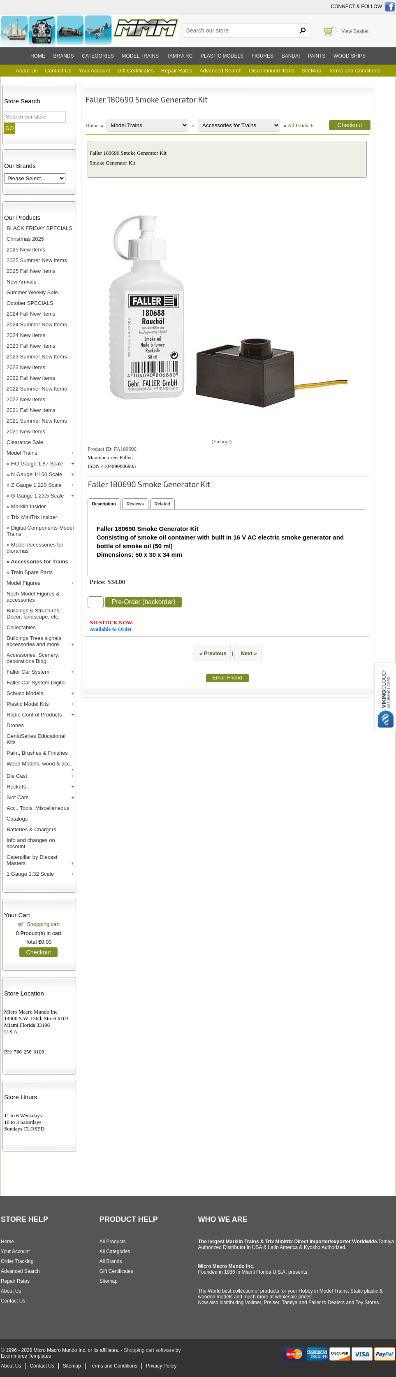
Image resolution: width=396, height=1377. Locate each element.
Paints (316, 56)
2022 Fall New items (31, 378)
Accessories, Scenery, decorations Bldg (33, 658)
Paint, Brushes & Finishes (37, 753)
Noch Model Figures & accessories (33, 597)
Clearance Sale (25, 442)
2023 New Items (26, 367)
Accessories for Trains (39, 561)
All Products (300, 125)
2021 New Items (26, 431)
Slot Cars (17, 797)
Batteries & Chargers (31, 829)
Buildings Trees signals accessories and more (34, 641)
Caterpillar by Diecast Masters (32, 860)
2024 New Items (26, 335)
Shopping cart (43, 924)
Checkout (38, 952)
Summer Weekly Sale (32, 292)
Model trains (140, 56)
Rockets (16, 787)
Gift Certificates (135, 70)
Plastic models (222, 56)
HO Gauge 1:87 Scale (37, 464)
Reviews (135, 503)
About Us (26, 70)
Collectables (21, 627)
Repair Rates (176, 70)
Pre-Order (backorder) (144, 601)
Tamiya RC (180, 56)
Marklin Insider (28, 506)
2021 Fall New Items (31, 410)
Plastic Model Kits (28, 704)
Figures (262, 56)
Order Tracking (17, 1261)
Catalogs (17, 819)
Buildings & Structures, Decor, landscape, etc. (34, 613)
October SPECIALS (30, 303)
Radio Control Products (34, 715)
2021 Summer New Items (37, 421)
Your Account (94, 70)
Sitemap (109, 1281)
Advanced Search (220, 70)
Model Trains (22, 453)
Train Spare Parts (32, 572)
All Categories (115, 1251)
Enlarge (221, 441)
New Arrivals (21, 282)
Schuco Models (25, 693)
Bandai (291, 56)
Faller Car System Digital (36, 682)
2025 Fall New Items (31, 271)
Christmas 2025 (25, 239)
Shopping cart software (149, 1350)
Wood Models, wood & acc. (39, 764)
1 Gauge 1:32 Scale (30, 874)
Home (37, 56)
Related (162, 503)
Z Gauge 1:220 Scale (36, 485)
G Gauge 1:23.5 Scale (37, 496)
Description (104, 503)
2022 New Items (26, 399)
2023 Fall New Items (31, 346)
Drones (15, 725)
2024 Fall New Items (31, 314)
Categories (98, 56)
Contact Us (58, 70)
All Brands (111, 1261)
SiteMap (312, 70)
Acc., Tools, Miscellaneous (38, 808)
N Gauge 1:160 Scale (36, 474)
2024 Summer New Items (37, 324)
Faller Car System (28, 672)
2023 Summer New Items (37, 357)
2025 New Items (26, 250)
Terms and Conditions (354, 70)
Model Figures (23, 583)
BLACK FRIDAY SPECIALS (39, 228)
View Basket (354, 31)
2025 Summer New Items (37, 260)
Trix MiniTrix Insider (34, 517)
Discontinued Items (271, 70)
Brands (63, 56)
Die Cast (17, 776)
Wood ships (349, 56)
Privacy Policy (161, 1366)
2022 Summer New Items (37, 389)
